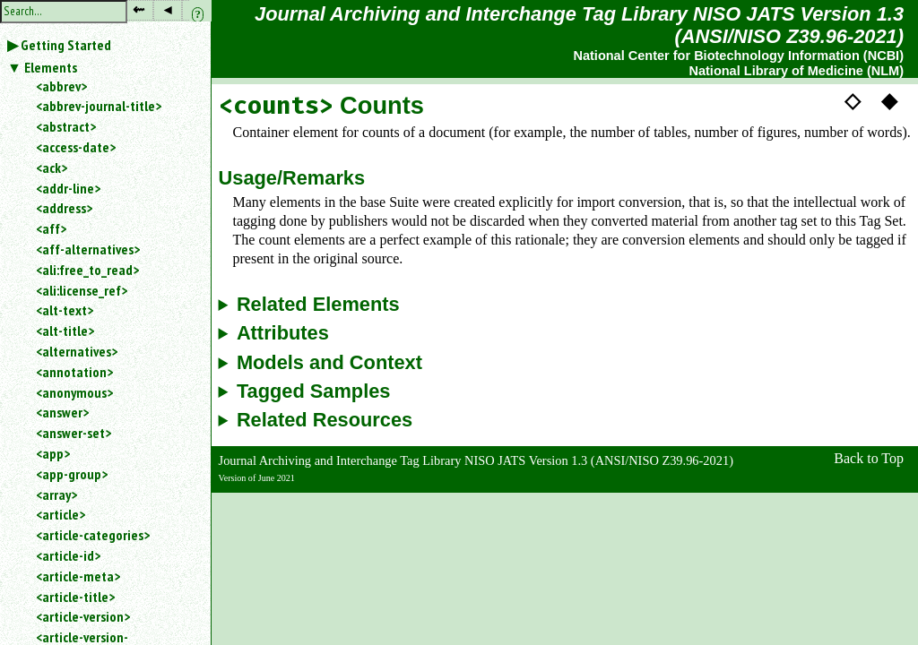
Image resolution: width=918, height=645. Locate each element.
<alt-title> (65, 331)
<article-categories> (93, 535)
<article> (60, 514)
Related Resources (324, 420)
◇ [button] (852, 100)
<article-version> (83, 616)
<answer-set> (73, 433)
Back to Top (869, 458)
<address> (64, 208)
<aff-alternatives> (88, 249)
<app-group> (72, 474)
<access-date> (76, 147)
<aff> (51, 228)
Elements (50, 67)
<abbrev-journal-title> (98, 106)
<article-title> (75, 597)
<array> (56, 494)
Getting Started (66, 45)
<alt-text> (64, 310)
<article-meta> (78, 576)
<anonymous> (74, 392)
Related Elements (318, 304)
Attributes (283, 333)
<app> (53, 453)
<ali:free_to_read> (87, 270)
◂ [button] (167, 9)
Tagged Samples (314, 391)
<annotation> (74, 372)
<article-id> (68, 555)
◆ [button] (889, 100)
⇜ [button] (138, 9)
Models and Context (329, 363)
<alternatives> (76, 351)
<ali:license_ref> (81, 290)
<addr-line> (68, 188)
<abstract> (66, 126)
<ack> (51, 167)
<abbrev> (61, 86)
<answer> (62, 412)
